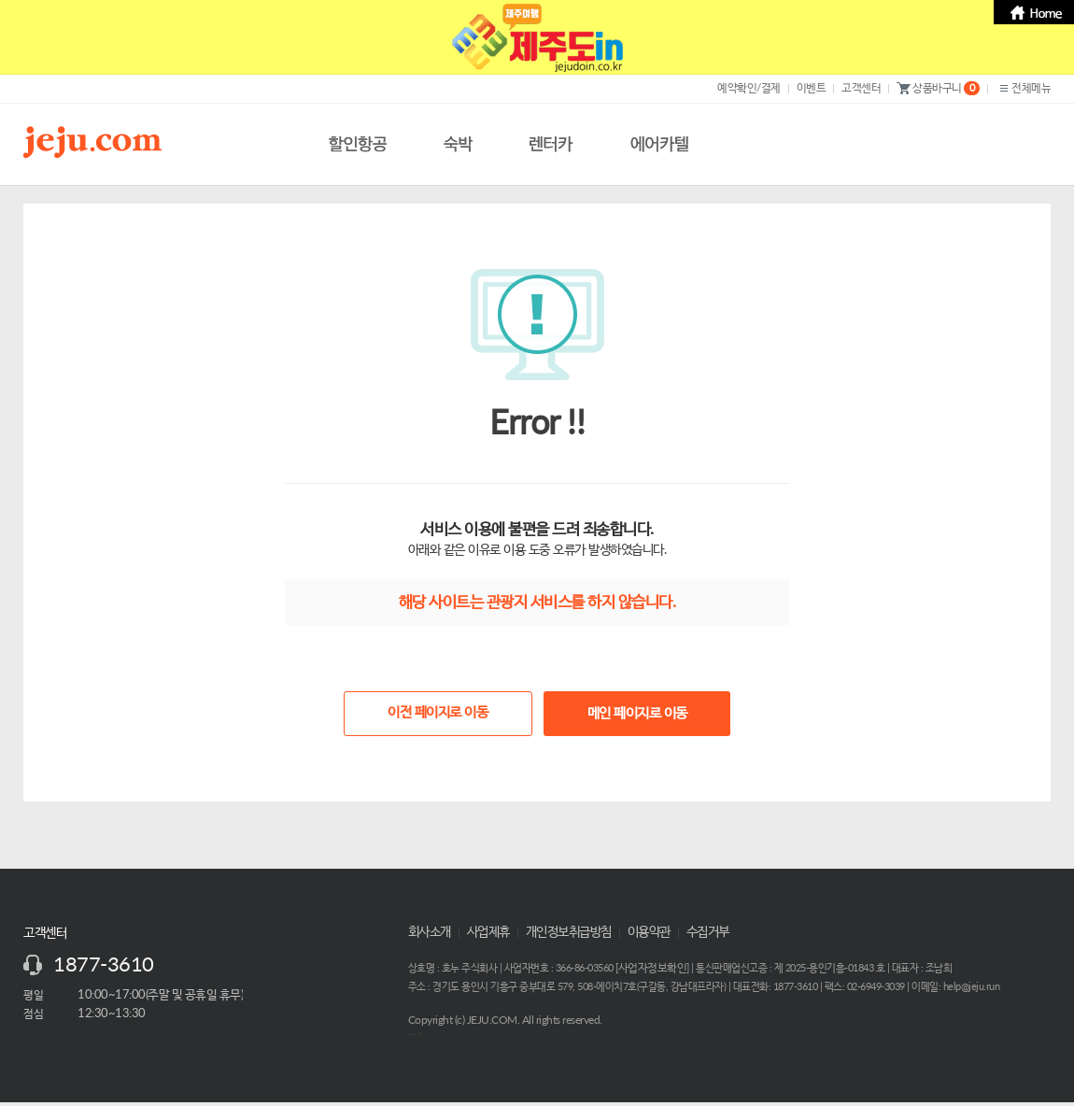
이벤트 (812, 87)
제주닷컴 (96, 142)
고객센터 (861, 87)
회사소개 (429, 932)
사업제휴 (488, 932)
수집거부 (707, 932)
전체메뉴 (1023, 88)
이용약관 (649, 932)
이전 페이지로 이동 (438, 712)
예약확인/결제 (749, 87)
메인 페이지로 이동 (637, 713)
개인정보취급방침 (569, 932)
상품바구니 (938, 88)
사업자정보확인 (652, 967)
